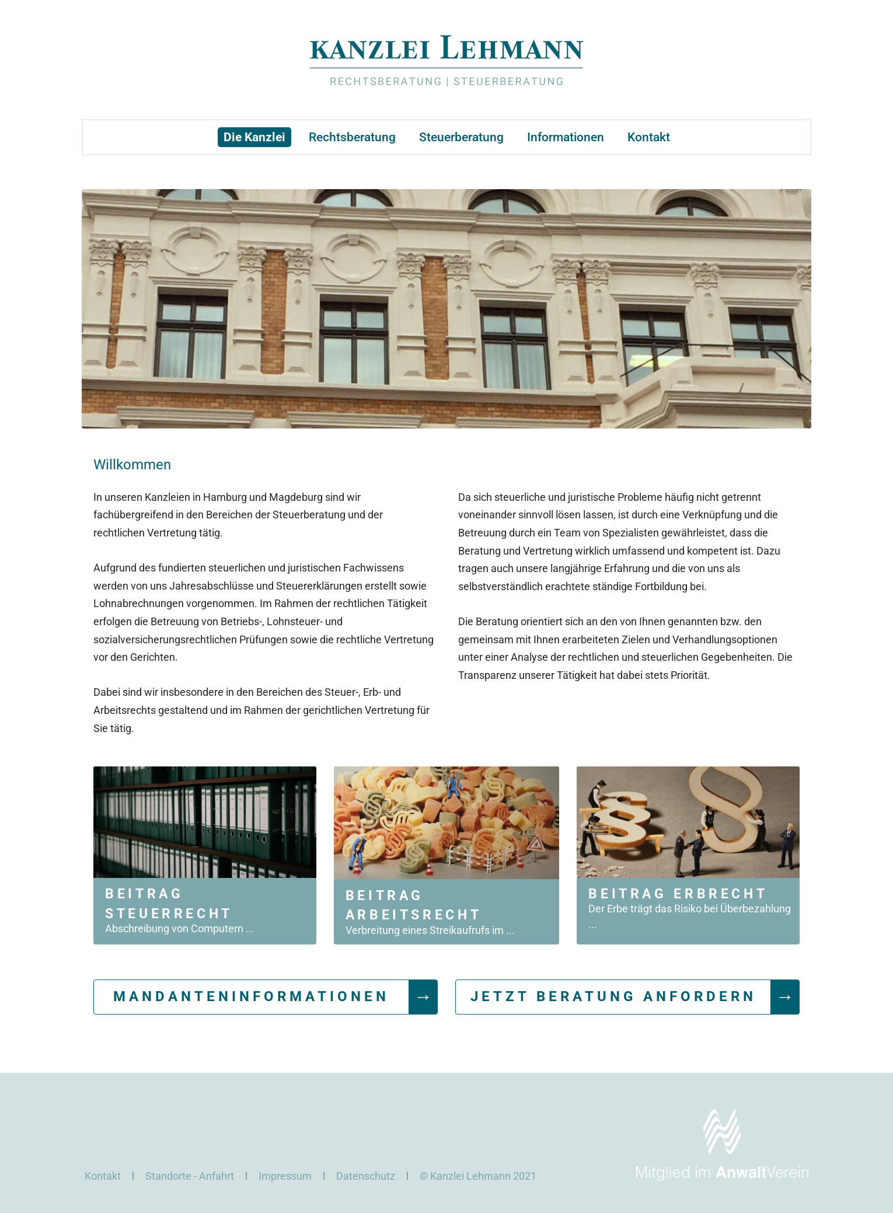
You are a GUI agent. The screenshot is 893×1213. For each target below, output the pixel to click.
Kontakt (648, 137)
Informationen (565, 137)
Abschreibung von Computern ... (179, 928)
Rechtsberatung (352, 137)
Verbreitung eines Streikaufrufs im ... (430, 930)
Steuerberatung (461, 137)
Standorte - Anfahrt (189, 1176)
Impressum (285, 1176)
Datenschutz (365, 1176)
